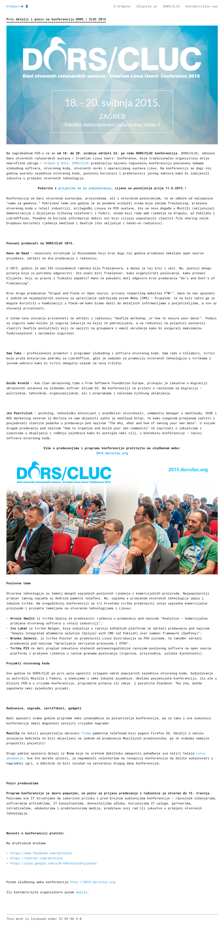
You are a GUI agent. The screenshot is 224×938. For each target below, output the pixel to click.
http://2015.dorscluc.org (92, 882)
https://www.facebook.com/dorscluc (41, 853)
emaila (81, 892)
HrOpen (12, 6)
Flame (86, 733)
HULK (64, 163)
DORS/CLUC (80, 163)
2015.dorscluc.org (112, 453)
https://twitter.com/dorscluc (36, 858)
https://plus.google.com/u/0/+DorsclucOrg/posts (53, 863)
